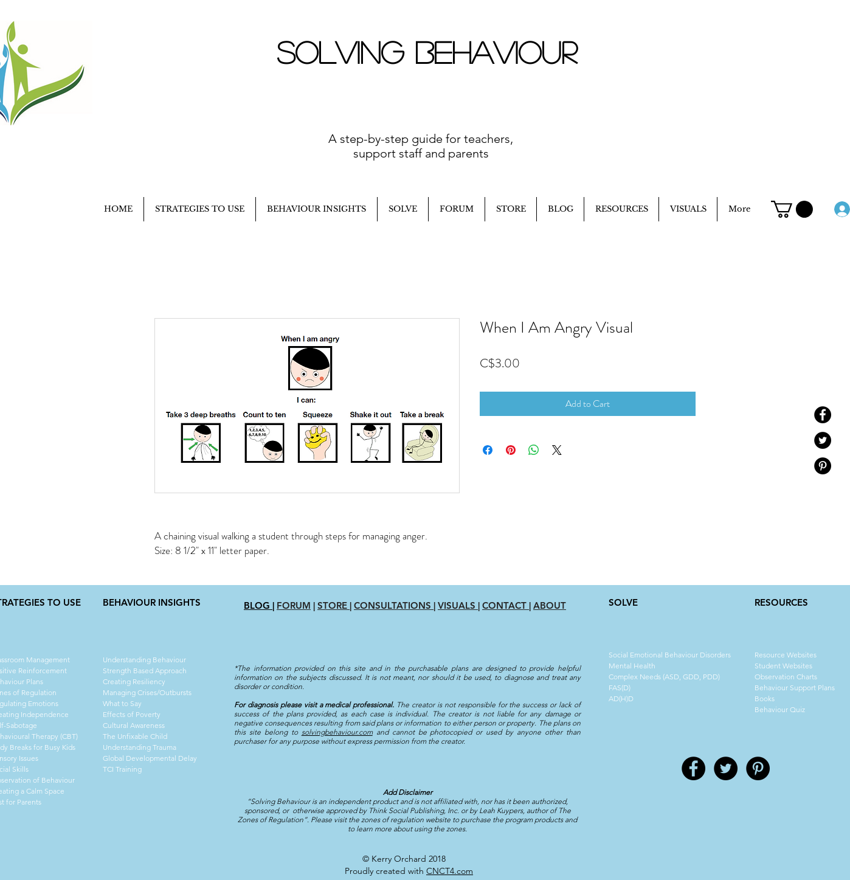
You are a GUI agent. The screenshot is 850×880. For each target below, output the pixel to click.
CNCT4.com (449, 870)
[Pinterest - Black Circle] (822, 465)
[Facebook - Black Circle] (822, 414)
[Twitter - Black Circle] (822, 440)
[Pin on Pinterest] (510, 450)
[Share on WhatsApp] (534, 450)
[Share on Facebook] (487, 450)
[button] (792, 209)
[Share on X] (557, 450)
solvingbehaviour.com (337, 731)
